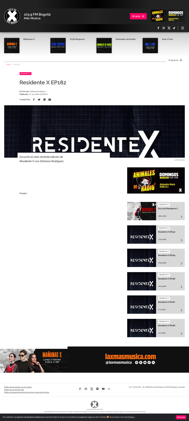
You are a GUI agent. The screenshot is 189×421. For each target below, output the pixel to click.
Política (131, 417)
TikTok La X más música (174, 27)
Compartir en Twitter (39, 99)
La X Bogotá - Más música (12, 16)
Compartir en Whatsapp (44, 99)
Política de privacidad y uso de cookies (18, 387)
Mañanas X (29, 39)
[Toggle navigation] (183, 28)
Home (8, 64)
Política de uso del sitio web (14, 390)
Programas (173, 60)
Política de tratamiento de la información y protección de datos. (26, 392)
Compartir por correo (49, 99)
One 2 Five (167, 39)
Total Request (77, 39)
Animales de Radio (126, 39)
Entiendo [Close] (181, 417)
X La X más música (168, 27)
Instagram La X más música (163, 27)
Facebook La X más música (158, 27)
